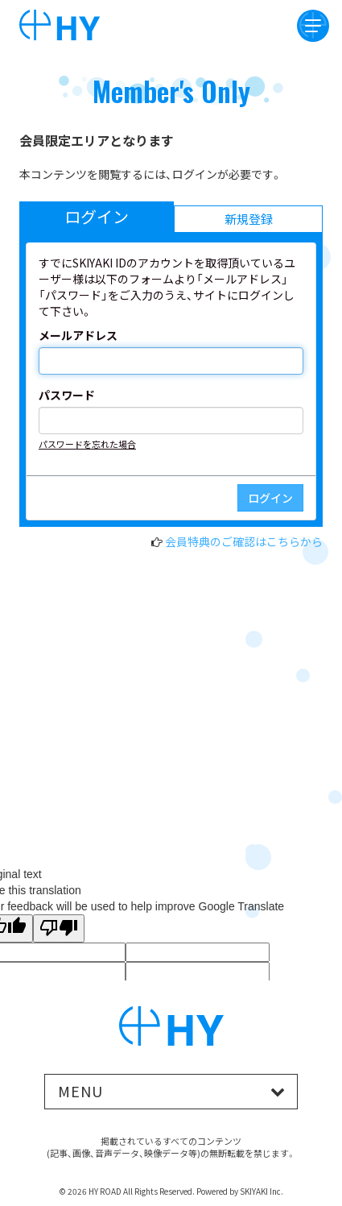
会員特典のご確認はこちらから (244, 541)
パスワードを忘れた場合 (87, 443)
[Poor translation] (58, 928)
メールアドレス (78, 335)
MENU (80, 1090)
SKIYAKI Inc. (261, 1191)
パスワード (67, 395)
